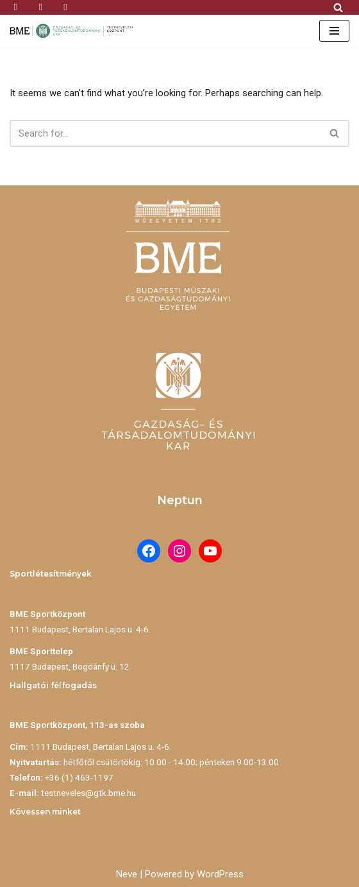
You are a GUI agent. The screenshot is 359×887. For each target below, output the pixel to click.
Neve (126, 874)
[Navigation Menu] (334, 31)
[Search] (338, 7)
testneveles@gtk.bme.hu (88, 793)
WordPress (220, 874)
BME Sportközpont (47, 614)
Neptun (180, 500)
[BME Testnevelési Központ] (74, 31)
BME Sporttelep (41, 651)
